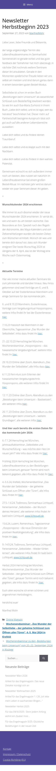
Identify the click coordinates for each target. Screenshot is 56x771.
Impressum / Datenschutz (17, 754)
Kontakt (7, 749)
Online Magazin (14, 619)
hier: (4, 317)
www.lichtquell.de (34, 515)
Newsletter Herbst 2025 (17, 706)
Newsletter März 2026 (16, 675)
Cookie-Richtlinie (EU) (14, 759)
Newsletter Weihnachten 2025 (20, 690)
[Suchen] (43, 658)
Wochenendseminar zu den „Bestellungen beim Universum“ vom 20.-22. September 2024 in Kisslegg (27, 645)
